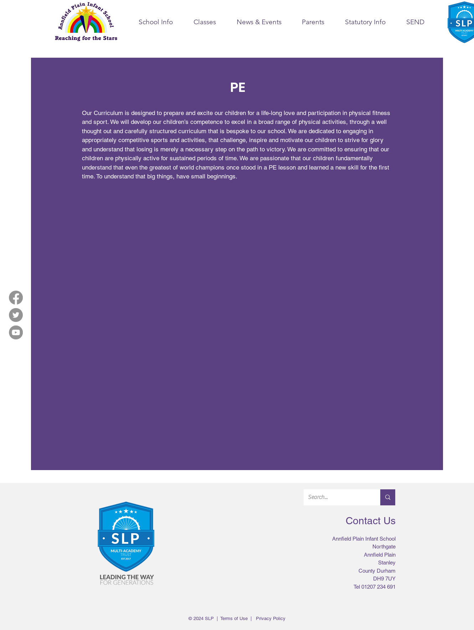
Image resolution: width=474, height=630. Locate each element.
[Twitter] (16, 315)
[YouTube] (16, 332)
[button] (156, 22)
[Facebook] (16, 297)
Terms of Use (234, 618)
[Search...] (336, 497)
